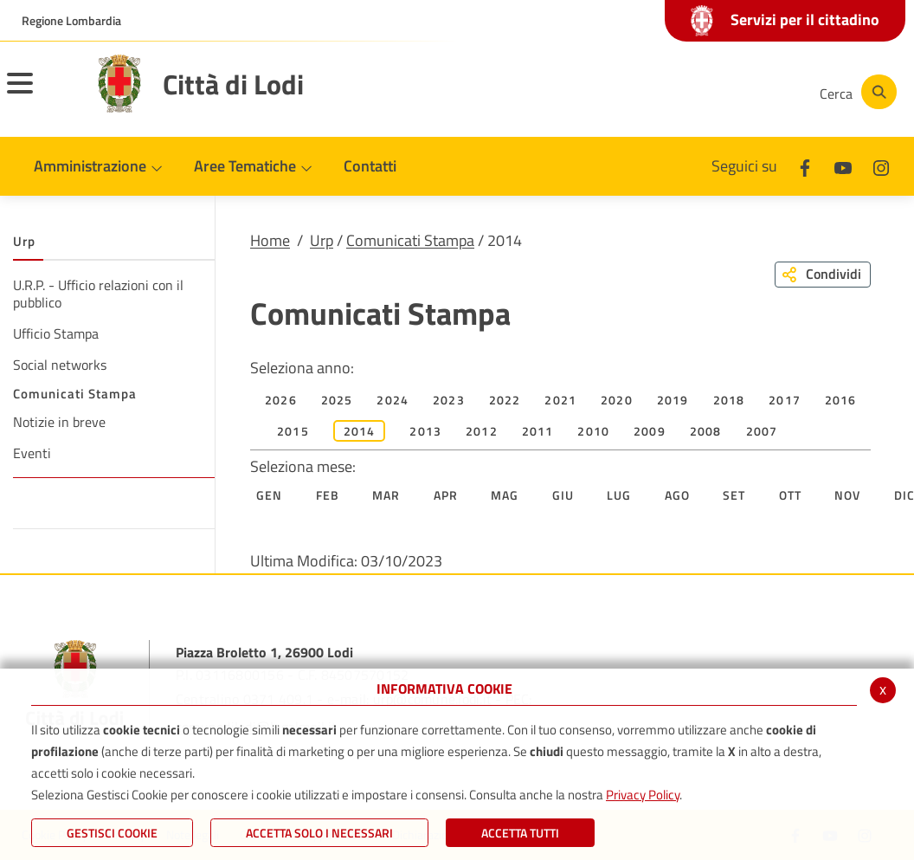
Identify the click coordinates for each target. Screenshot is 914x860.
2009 (650, 431)
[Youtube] (683, 91)
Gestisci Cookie (112, 833)
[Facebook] (632, 91)
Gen (269, 495)
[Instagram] (735, 91)
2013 (425, 431)
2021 (560, 400)
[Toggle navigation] (41, 94)
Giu (563, 495)
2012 (482, 431)
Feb (328, 495)
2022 (505, 400)
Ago (678, 495)
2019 (673, 400)
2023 (449, 400)
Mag (505, 495)
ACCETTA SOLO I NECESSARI (319, 833)
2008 (706, 431)
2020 (617, 400)
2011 (538, 431)
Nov (847, 495)
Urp (321, 240)
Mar (386, 495)
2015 (293, 431)
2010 (593, 431)
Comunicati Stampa (410, 240)
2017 (785, 400)
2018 (729, 400)
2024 (393, 400)
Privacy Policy (642, 795)
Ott (790, 495)
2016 (841, 400)
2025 (337, 400)
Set (734, 495)
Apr (446, 495)
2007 (762, 431)
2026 (281, 400)
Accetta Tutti (520, 833)
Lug (619, 495)
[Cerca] (855, 92)
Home (270, 240)
